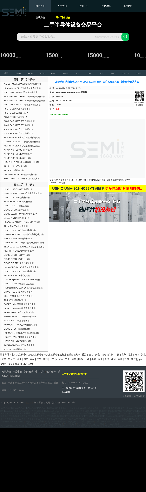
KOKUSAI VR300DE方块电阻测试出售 (21, 333)
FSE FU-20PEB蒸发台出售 (16, 113)
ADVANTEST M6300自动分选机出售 (20, 174)
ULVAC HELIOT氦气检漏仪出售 (18, 292)
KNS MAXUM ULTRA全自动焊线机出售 (22, 178)
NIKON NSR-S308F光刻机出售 (18, 189)
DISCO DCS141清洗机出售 (16, 206)
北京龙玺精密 (19, 354)
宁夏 (67, 359)
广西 (117, 354)
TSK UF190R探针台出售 (15, 300)
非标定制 (127, 6)
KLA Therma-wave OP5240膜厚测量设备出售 (24, 96)
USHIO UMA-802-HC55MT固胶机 (86, 180)
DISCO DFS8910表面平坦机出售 (19, 284)
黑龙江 (11, 359)
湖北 (19, 359)
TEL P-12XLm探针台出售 (15, 166)
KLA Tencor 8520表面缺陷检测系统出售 (22, 146)
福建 (104, 354)
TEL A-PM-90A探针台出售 (16, 226)
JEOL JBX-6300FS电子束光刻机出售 (21, 92)
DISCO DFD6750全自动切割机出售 (20, 230)
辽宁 (52, 359)
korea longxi (14, 364)
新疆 (120, 359)
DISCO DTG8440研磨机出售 (17, 329)
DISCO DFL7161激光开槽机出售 (19, 263)
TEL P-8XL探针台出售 (14, 170)
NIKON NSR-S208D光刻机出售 (18, 150)
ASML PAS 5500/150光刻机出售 (18, 125)
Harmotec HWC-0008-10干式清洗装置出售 (23, 288)
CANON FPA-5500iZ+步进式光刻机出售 (22, 141)
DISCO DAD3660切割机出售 (17, 197)
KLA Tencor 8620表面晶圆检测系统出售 (22, 137)
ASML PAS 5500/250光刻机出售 (18, 133)
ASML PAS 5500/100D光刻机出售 (19, 121)
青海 (74, 359)
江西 (45, 359)
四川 (100, 359)
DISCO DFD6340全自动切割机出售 (20, 271)
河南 (3, 359)
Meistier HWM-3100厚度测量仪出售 (20, 316)
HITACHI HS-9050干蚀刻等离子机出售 (21, 162)
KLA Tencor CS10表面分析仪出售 (19, 251)
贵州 (123, 354)
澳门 (90, 354)
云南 (126, 359)
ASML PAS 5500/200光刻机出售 (18, 129)
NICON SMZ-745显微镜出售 (17, 320)
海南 (137, 354)
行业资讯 (106, 6)
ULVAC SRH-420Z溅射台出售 (17, 341)
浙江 (133, 359)
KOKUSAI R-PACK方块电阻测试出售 (21, 325)
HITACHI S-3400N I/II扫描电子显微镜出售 (23, 193)
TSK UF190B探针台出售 (15, 349)
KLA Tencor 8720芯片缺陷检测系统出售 (22, 222)
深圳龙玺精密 (51, 354)
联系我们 (40, 17)
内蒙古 (59, 359)
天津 (77, 354)
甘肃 (130, 354)
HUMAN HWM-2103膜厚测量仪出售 (20, 337)
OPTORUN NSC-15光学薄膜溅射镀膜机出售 (24, 242)
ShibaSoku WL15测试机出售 (17, 275)
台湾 (107, 359)
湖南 (25, 359)
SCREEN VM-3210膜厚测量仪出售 (20, 304)
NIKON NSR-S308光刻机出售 (17, 158)
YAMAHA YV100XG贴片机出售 (18, 201)
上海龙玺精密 (35, 354)
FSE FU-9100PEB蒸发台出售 (17, 109)
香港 (84, 354)
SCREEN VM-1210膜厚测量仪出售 (20, 308)
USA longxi (28, 364)
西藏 (113, 359)
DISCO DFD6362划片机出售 (17, 259)
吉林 (32, 359)
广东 (110, 354)
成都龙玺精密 (66, 354)
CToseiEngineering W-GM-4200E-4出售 (22, 279)
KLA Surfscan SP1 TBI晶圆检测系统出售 (22, 88)
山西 (87, 359)
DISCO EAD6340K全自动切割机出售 (21, 214)
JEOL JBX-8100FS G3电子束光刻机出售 (22, 105)
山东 (93, 359)
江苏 (38, 359)
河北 (143, 354)
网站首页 (40, 6)
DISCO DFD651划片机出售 (16, 210)
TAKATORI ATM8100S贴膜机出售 (19, 345)
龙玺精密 (29, 402)
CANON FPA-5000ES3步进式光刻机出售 (22, 84)
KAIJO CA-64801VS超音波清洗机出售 (21, 267)
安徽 (97, 354)
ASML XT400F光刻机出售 (15, 117)
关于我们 (62, 6)
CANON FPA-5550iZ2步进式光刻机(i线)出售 (24, 234)
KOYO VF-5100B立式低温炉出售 (19, 312)
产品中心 (84, 6)
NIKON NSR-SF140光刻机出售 (18, 154)
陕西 (80, 359)
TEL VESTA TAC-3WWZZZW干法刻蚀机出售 (24, 247)
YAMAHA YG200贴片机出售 (16, 218)
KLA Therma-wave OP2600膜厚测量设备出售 (24, 100)
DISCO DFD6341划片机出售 (17, 255)
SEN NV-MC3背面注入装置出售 (18, 296)
